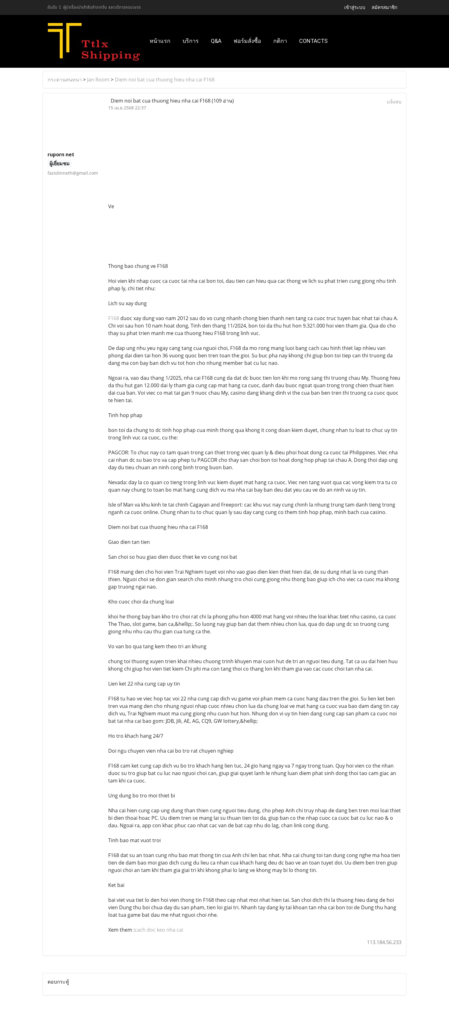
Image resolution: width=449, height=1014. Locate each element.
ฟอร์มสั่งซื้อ (247, 41)
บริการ (191, 41)
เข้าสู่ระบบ (354, 7)
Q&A (216, 41)
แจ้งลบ (394, 101)
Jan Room (98, 79)
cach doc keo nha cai (159, 929)
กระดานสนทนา (65, 79)
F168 (113, 318)
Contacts (313, 41)
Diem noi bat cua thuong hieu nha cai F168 (165, 79)
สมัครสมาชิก (384, 7)
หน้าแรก (160, 41)
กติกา (280, 41)
